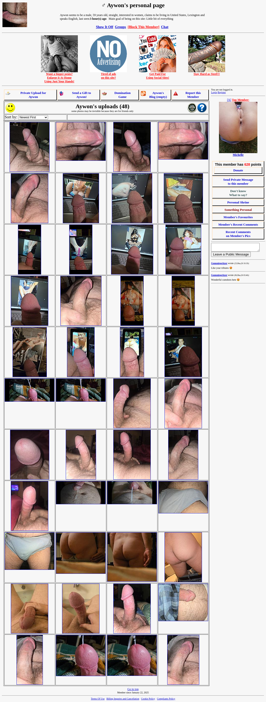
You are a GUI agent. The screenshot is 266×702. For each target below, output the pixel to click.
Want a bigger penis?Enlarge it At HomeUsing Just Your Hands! (59, 76)
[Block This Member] (143, 27)
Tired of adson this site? (108, 74)
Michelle (238, 155)
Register (221, 92)
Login (214, 92)
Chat (164, 27)
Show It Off (104, 27)
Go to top (132, 689)
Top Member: (240, 100)
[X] (229, 100)
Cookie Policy (148, 698)
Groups (120, 27)
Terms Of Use (98, 698)
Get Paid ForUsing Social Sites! (157, 74)
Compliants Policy (166, 698)
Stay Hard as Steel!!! (206, 73)
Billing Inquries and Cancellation (122, 698)
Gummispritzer (219, 264)
